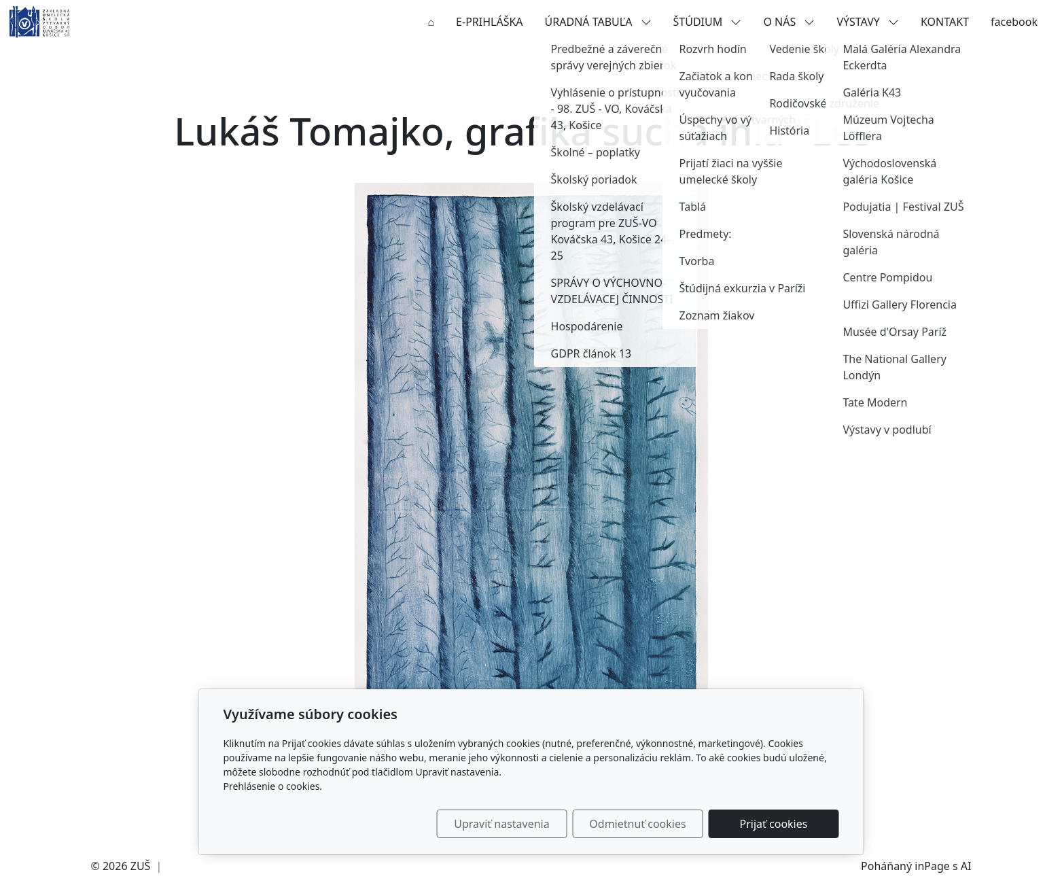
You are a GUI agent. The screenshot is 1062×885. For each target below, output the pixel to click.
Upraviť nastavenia (501, 823)
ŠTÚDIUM (707, 21)
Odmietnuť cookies (637, 823)
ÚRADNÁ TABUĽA (598, 21)
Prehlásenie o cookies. (273, 786)
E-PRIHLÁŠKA (489, 21)
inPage (932, 865)
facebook (1014, 21)
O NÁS (789, 21)
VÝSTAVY (867, 21)
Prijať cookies (774, 823)
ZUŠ (140, 865)
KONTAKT (945, 21)
